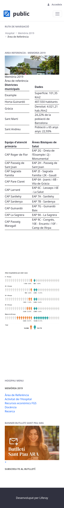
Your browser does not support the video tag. (32, 250)
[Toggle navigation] (57, 14)
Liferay (43, 498)
